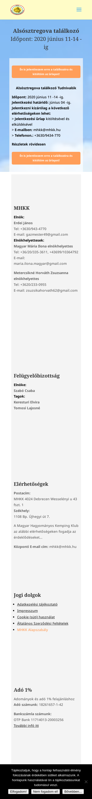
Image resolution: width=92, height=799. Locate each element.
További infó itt (26, 725)
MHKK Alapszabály (32, 629)
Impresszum (27, 610)
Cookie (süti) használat (36, 617)
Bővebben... (73, 791)
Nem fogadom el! (45, 791)
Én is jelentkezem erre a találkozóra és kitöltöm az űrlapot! (46, 71)
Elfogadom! (18, 791)
